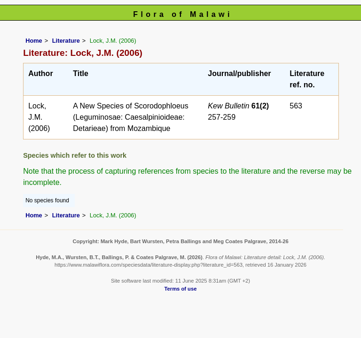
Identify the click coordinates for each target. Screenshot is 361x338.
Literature (66, 40)
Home (33, 40)
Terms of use (181, 289)
